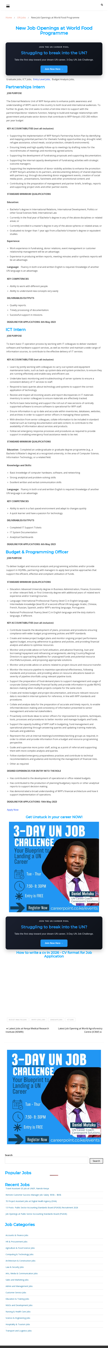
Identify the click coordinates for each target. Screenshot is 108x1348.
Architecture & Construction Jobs (20, 1260)
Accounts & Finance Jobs (17, 1235)
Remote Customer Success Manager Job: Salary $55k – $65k (33, 1194)
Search (9, 1155)
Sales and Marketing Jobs (17, 1279)
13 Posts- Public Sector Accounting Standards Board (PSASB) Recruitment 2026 (42, 1207)
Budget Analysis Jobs (18, 1020)
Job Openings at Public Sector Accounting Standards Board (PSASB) (36, 1214)
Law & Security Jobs (15, 1267)
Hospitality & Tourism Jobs (18, 1324)
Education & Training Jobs (17, 1299)
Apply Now (12, 809)
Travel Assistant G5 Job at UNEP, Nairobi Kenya (27, 1188)
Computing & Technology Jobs (19, 1254)
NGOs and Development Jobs (19, 1305)
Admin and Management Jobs (19, 1286)
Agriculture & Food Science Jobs (20, 1248)
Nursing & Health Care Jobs (18, 1311)
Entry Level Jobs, (42, 79)
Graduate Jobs (56, 1020)
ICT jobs (70, 1020)
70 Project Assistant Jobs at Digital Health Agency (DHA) (31, 1201)
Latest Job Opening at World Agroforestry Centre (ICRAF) (80, 1030)
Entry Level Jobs (38, 1020)
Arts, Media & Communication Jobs (22, 1273)
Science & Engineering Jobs (18, 1318)
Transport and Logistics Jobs (19, 1330)
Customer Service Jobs (16, 1292)
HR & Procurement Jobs (16, 1241)
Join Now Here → (54, 69)
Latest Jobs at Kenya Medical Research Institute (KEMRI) (27, 1030)
